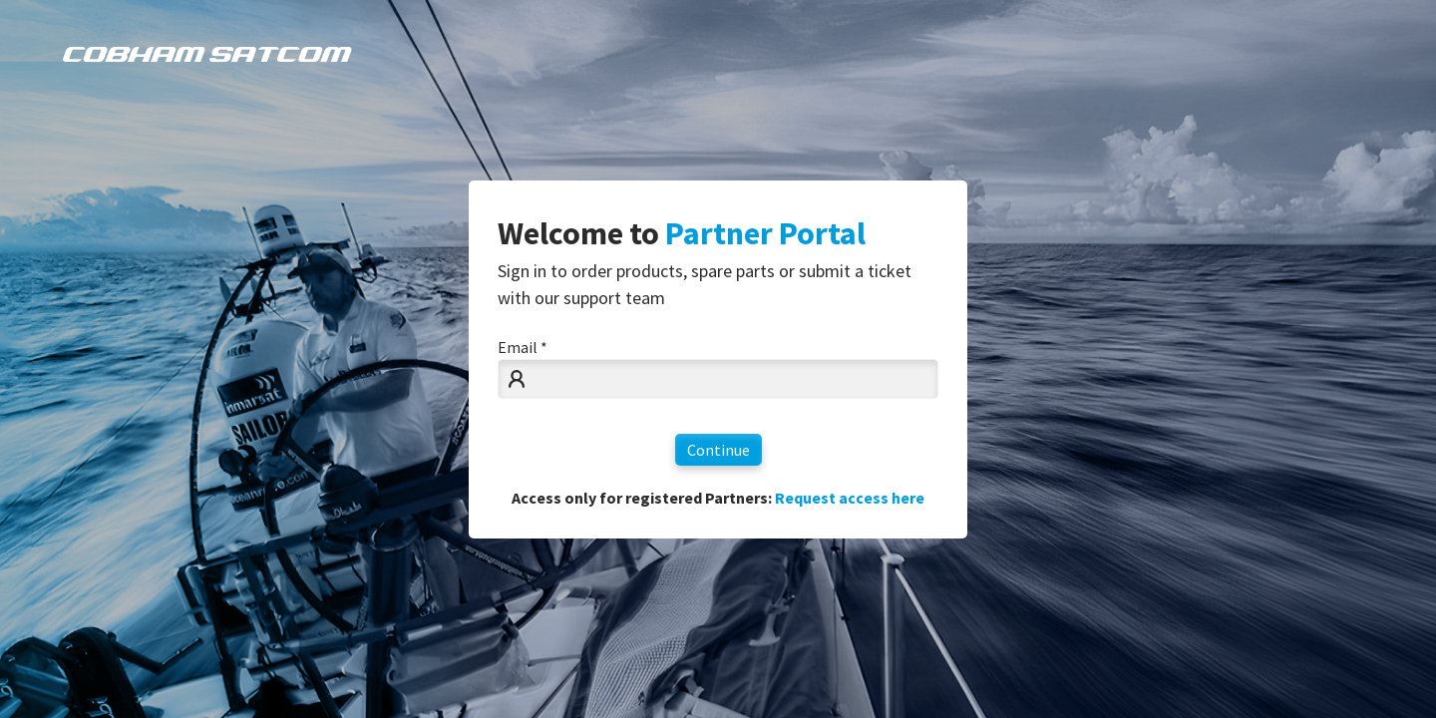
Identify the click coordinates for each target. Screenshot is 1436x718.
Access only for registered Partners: (718, 498)
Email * (522, 347)
